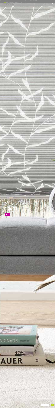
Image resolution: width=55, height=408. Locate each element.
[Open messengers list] (52, 405)
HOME (23, 3)
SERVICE (39, 3)
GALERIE (44, 3)
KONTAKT (49, 3)
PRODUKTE (28, 3)
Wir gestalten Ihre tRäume (19, 206)
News (7, 214)
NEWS (34, 3)
